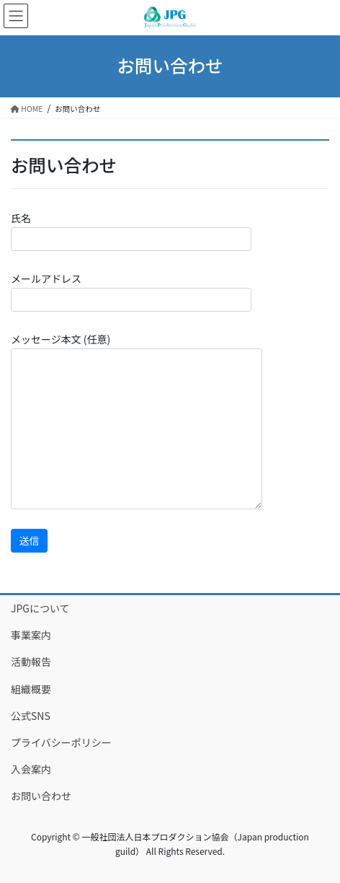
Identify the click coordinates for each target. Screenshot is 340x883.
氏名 (131, 231)
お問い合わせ (41, 795)
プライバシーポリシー (61, 742)
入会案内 (31, 769)
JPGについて (40, 608)
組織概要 (31, 689)
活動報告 (31, 661)
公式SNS (30, 715)
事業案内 (31, 635)
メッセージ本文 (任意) (136, 420)
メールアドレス (131, 291)
